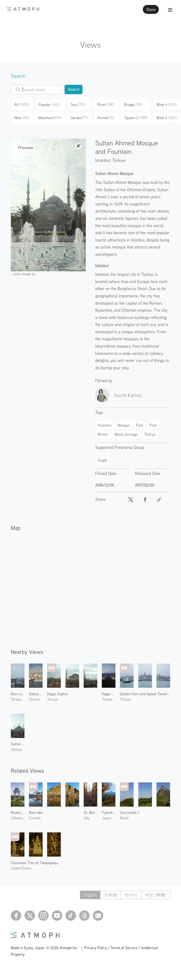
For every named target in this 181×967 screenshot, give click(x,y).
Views (90, 44)
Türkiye (118, 160)
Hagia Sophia (57, 693)
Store (151, 9)
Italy (87, 818)
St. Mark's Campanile (90, 812)
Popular (48, 104)
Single (102, 460)
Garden (79, 117)
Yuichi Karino (127, 395)
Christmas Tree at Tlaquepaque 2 (36, 862)
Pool (153, 425)
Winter (103, 434)
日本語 (110, 895)
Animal (105, 117)
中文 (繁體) (155, 895)
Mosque (124, 425)
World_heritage (126, 434)
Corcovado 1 (129, 812)
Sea (77, 104)
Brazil (124, 818)
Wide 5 (166, 117)
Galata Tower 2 (36, 693)
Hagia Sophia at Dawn (108, 693)
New (21, 117)
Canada (35, 818)
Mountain (49, 117)
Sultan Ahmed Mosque (18, 744)
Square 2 (135, 117)
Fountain (104, 425)
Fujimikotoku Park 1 (108, 812)
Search (74, 89)
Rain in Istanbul (18, 693)
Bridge (133, 104)
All (21, 104)
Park (139, 425)
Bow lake (36, 812)
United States (21, 868)
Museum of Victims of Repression (18, 812)
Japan (106, 818)
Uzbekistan (18, 818)
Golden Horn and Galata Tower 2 (145, 693)
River (106, 104)
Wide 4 (166, 104)
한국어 (131, 895)
